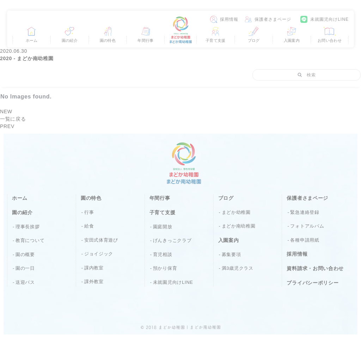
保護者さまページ (273, 19)
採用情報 (229, 19)
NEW (6, 111)
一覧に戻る (13, 119)
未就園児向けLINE (329, 19)
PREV (7, 126)
